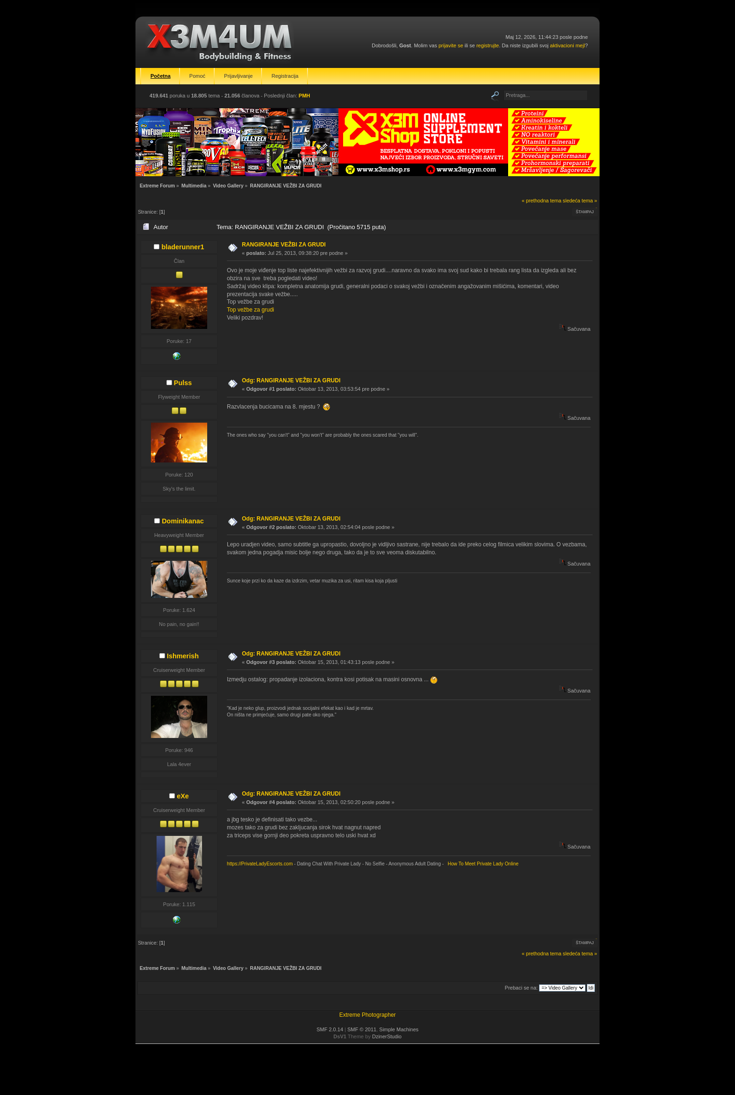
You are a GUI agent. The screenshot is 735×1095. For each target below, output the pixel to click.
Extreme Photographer (367, 1015)
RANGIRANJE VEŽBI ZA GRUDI (284, 244)
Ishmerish (183, 656)
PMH (304, 95)
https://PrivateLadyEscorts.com (259, 863)
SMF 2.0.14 (329, 1029)
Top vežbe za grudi (250, 309)
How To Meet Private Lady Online (481, 863)
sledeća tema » (580, 200)
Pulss (183, 383)
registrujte (487, 45)
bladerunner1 (182, 247)
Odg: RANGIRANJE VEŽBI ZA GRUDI (291, 380)
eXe (183, 796)
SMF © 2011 (361, 1029)
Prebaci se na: (521, 988)
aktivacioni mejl (567, 45)
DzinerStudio (387, 1036)
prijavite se (450, 45)
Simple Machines (399, 1029)
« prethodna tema (542, 200)
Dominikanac (183, 521)
